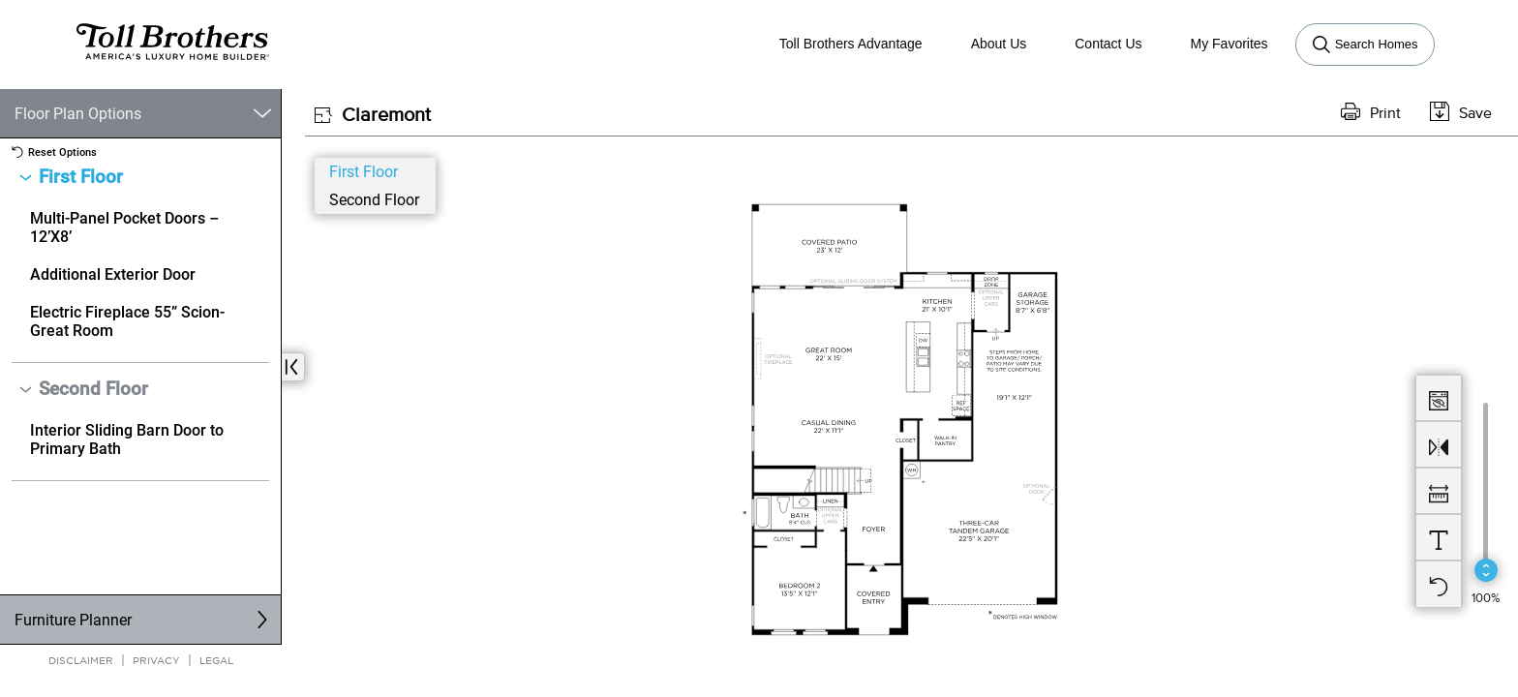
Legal (216, 659)
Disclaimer (80, 659)
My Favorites (1229, 43)
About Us (999, 43)
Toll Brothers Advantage (851, 43)
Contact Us (1108, 43)
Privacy (156, 659)
